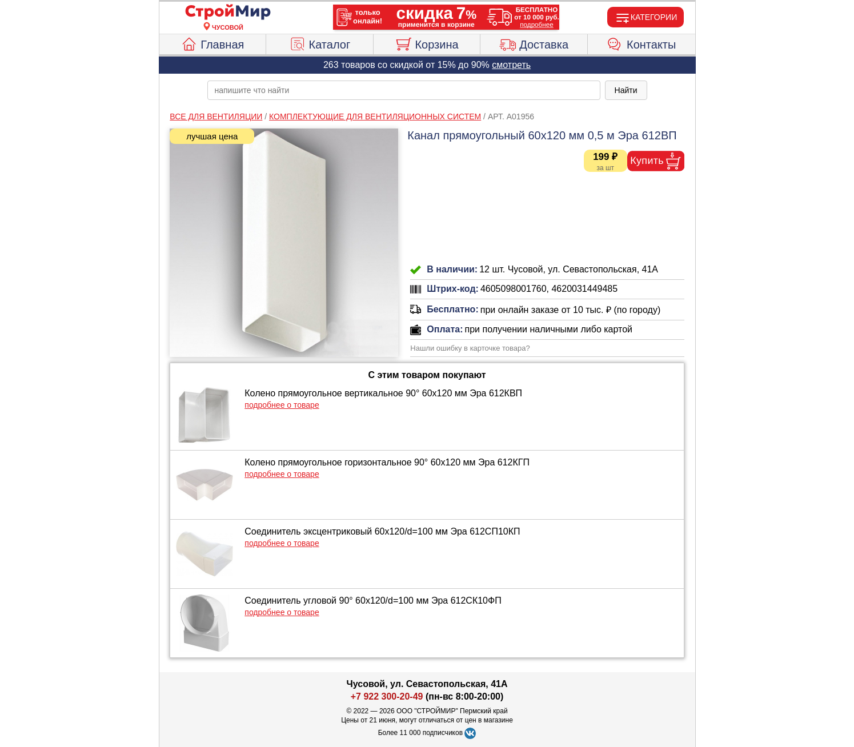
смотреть (511, 65)
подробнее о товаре (281, 404)
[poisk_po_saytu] (403, 90)
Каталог (320, 42)
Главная (212, 42)
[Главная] (228, 12)
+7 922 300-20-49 (387, 696)
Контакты (641, 42)
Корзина (426, 42)
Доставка (533, 42)
